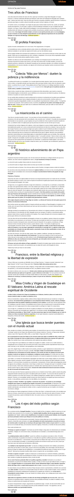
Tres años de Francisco (23, 12)
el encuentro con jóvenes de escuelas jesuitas (23, 86)
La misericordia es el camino (34, 113)
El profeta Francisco (28, 42)
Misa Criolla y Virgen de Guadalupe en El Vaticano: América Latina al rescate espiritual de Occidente (36, 287)
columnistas (15, 4)
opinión (12, 1)
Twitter (12, 40)
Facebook (15, 40)
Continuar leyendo (33, 35)
